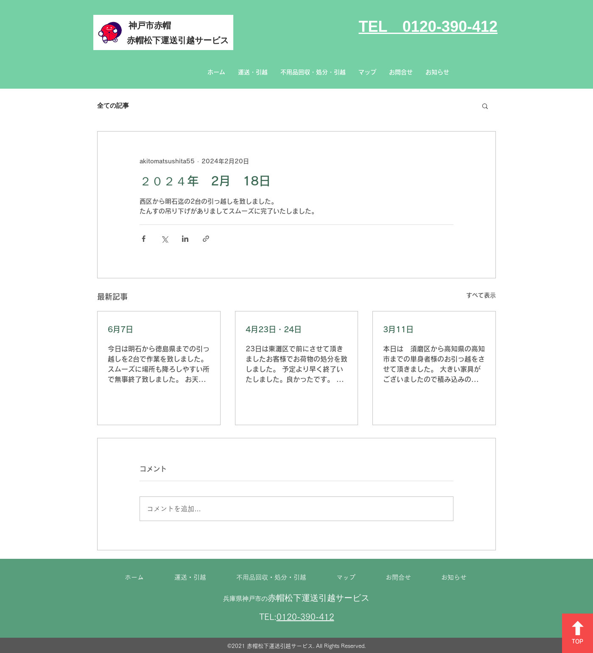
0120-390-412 (305, 616)
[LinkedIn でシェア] (185, 239)
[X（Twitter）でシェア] (164, 239)
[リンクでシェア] (206, 239)
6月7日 (120, 329)
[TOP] (577, 633)
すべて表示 (481, 295)
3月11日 (398, 329)
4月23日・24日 (274, 329)
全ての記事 (113, 105)
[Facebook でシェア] (144, 239)
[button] (485, 105)
